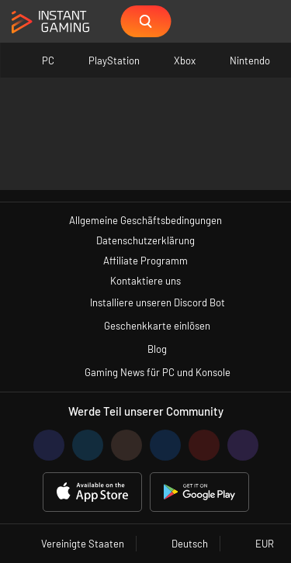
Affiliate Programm (145, 260)
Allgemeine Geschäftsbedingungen (145, 220)
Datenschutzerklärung (145, 240)
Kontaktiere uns (145, 281)
